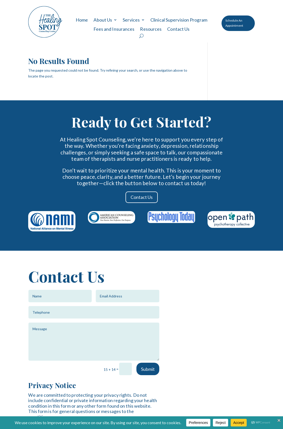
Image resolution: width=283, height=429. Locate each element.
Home (82, 20)
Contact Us (178, 29)
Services (131, 20)
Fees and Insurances (114, 29)
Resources (151, 29)
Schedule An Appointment (234, 23)
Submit (148, 369)
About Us (102, 20)
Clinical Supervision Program (178, 20)
